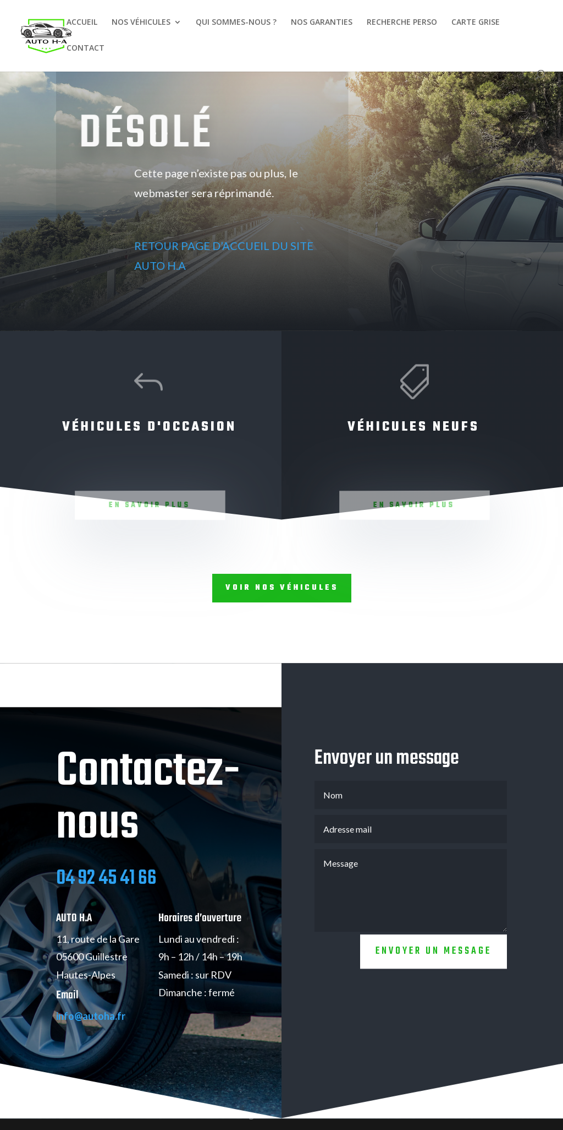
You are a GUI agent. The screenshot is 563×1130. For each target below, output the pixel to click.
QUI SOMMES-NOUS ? (236, 22)
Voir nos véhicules (281, 588)
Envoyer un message (434, 966)
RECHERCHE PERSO (402, 22)
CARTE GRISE (475, 22)
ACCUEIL (82, 22)
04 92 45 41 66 (106, 893)
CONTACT (85, 48)
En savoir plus (150, 505)
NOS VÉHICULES (141, 22)
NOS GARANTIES (321, 22)
